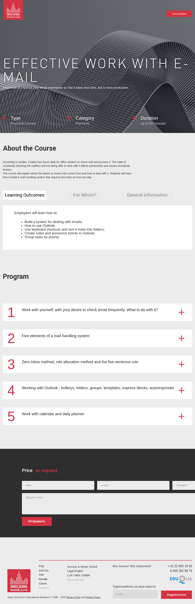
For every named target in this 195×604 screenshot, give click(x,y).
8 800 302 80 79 (181, 570)
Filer (41, 574)
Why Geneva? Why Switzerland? (131, 566)
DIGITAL (44, 570)
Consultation (179, 13)
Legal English (75, 570)
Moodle (43, 579)
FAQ (41, 566)
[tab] (24, 195)
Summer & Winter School (82, 566)
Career (43, 583)
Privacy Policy (93, 596)
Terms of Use (73, 596)
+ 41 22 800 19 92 (180, 566)
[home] (14, 11)
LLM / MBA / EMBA (78, 575)
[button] (97, 312)
